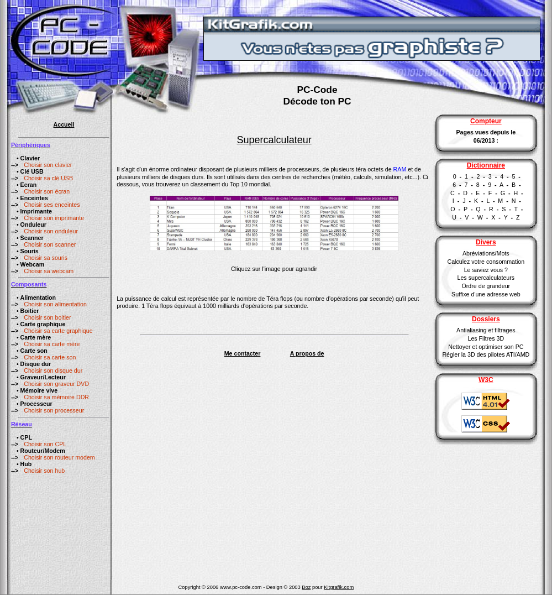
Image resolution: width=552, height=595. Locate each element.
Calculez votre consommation (485, 261)
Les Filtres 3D (485, 338)
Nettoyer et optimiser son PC (485, 346)
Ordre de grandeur (486, 286)
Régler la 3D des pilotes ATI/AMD (485, 354)
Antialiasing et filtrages (486, 330)
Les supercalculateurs (486, 277)
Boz (306, 587)
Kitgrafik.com (339, 587)
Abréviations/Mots (485, 253)
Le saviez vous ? (486, 270)
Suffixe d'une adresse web (485, 294)
